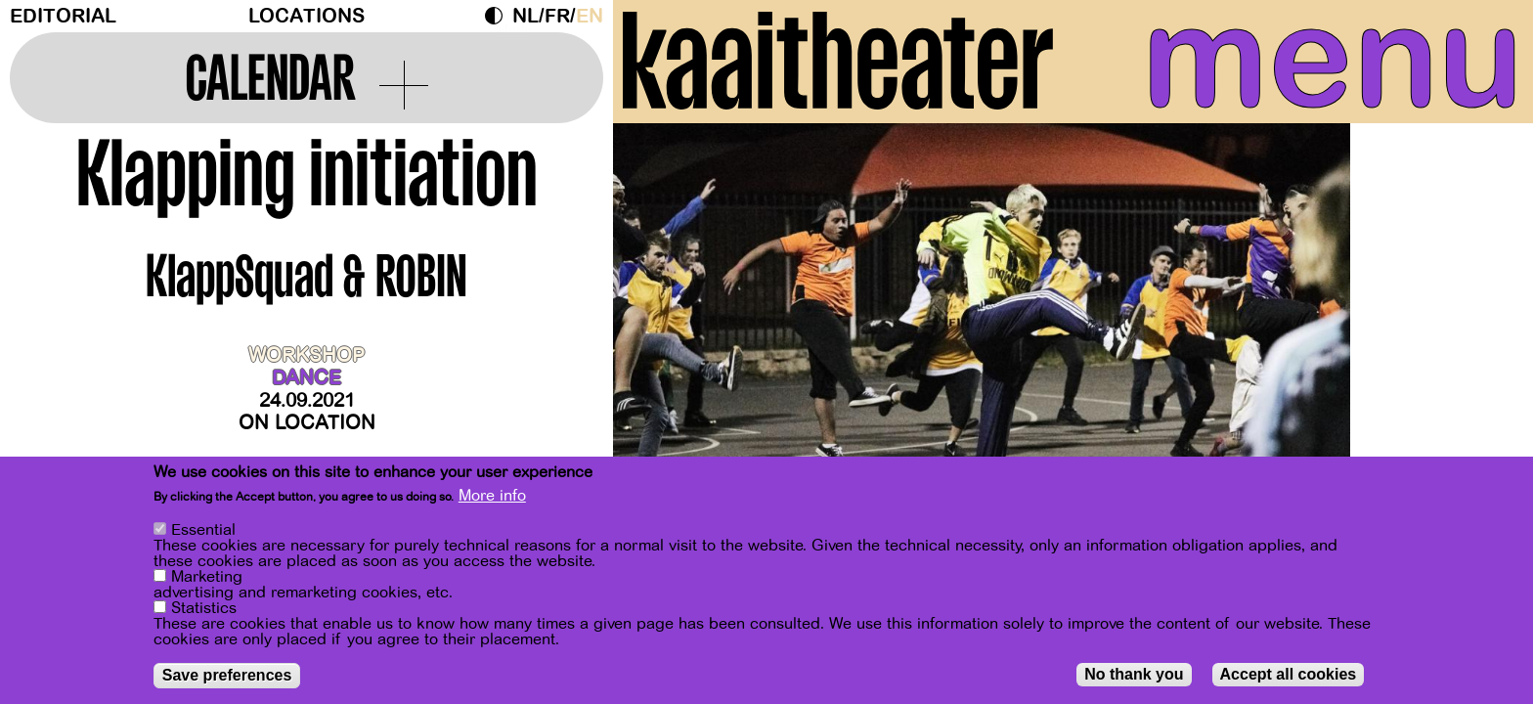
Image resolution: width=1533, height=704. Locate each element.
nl (525, 16)
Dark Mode (499, 15)
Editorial (63, 16)
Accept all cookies (1288, 675)
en (589, 16)
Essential (203, 531)
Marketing (206, 578)
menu (1332, 58)
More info (492, 497)
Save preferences (227, 676)
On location (307, 423)
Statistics (204, 609)
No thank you (1133, 675)
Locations (306, 16)
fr (557, 16)
